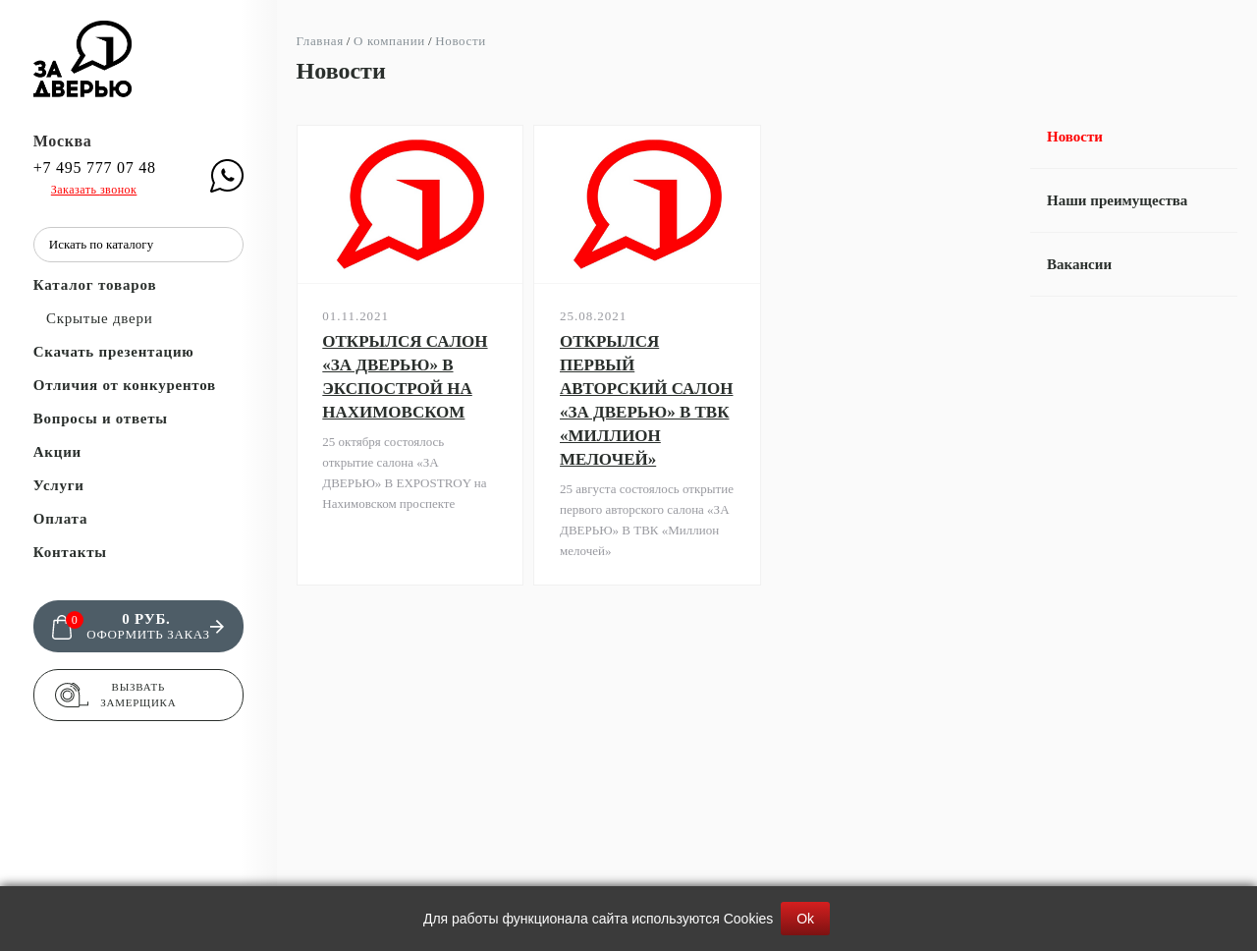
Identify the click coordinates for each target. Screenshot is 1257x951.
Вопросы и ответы (100, 418)
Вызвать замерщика (138, 695)
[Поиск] (224, 244)
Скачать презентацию (113, 352)
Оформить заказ (147, 634)
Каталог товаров (95, 285)
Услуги (58, 485)
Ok (805, 918)
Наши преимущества (1117, 200)
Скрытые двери (99, 318)
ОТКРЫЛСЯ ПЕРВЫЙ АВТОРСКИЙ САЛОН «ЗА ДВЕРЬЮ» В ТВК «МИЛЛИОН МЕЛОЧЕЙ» (646, 400)
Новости (1075, 136)
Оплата (60, 519)
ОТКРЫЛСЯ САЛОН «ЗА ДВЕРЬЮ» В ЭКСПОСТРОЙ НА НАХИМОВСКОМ (404, 376)
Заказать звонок (94, 189)
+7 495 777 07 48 (94, 168)
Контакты (70, 552)
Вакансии (1079, 264)
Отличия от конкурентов (124, 385)
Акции (57, 452)
